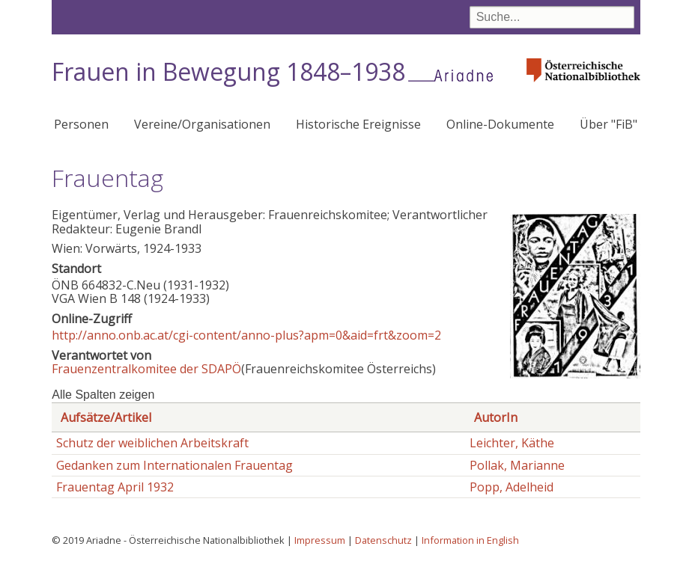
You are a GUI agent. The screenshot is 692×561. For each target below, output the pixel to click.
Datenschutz (383, 540)
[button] (575, 374)
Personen (81, 124)
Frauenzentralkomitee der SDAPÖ (146, 369)
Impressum (319, 540)
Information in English (470, 540)
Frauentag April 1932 (115, 487)
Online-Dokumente (500, 124)
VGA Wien (79, 298)
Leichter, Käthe (512, 443)
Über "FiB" (608, 124)
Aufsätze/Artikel (106, 417)
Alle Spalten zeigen (103, 394)
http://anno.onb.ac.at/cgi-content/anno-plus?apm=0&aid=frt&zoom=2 (246, 335)
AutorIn (496, 417)
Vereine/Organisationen (202, 124)
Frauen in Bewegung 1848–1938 (228, 71)
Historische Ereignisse (358, 124)
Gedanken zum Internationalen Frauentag (174, 465)
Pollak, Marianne (517, 465)
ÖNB (65, 285)
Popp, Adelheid (511, 487)
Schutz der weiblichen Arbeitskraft (152, 443)
